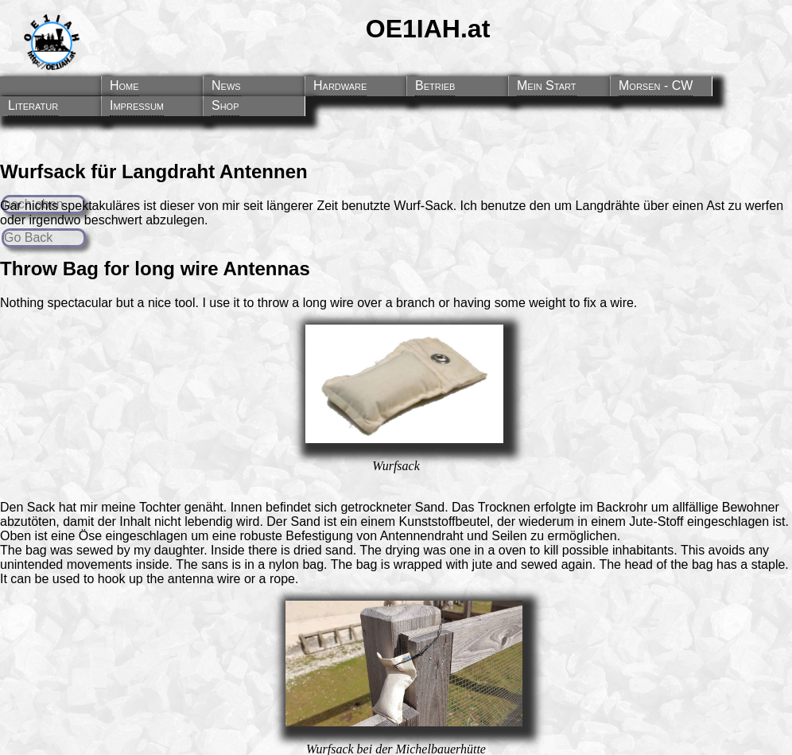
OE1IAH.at (428, 28)
